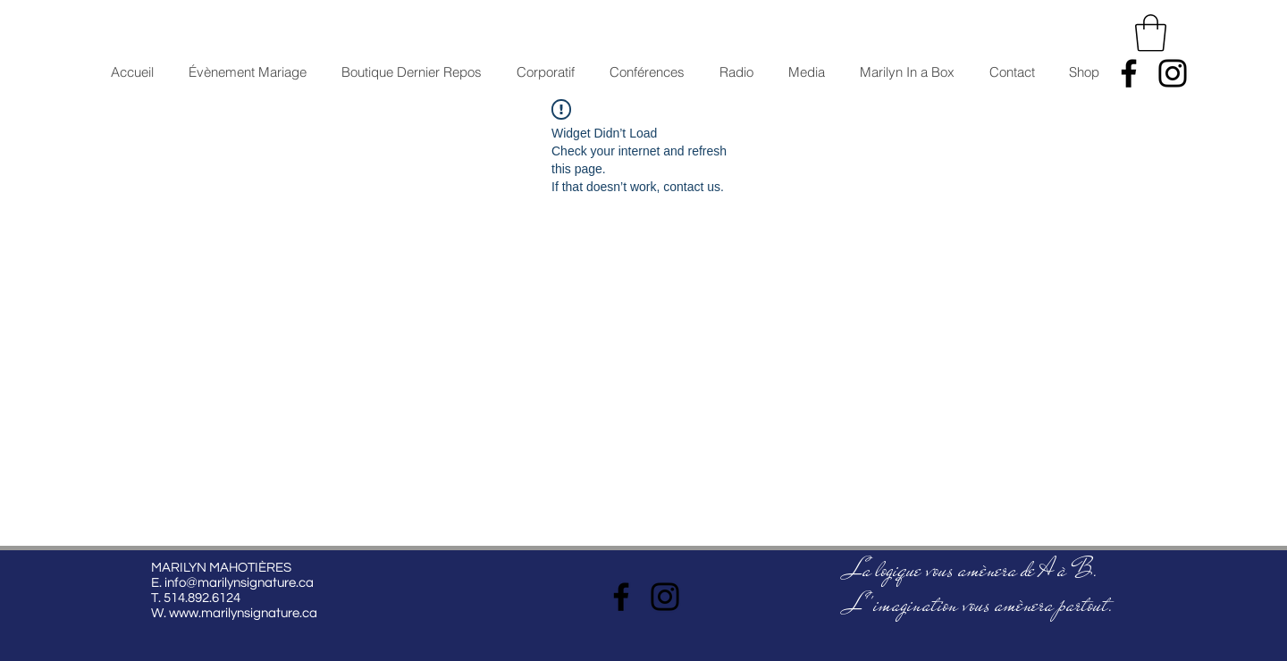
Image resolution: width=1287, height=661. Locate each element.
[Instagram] (1172, 73)
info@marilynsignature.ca (239, 583)
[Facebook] (1129, 73)
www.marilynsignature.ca (243, 613)
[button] (1150, 33)
